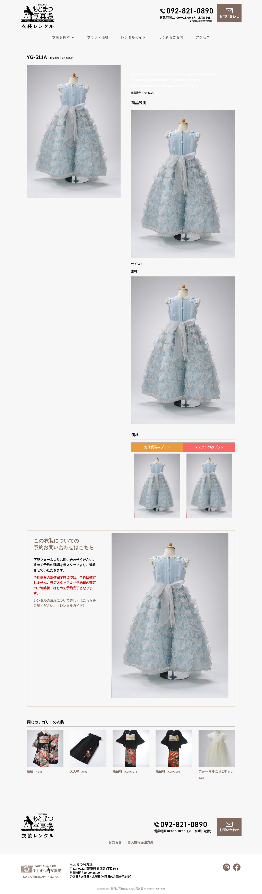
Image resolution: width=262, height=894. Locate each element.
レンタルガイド (133, 37)
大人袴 (80, 771)
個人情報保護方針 (140, 842)
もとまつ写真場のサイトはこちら (41, 876)
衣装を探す (63, 37)
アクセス (203, 37)
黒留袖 (125, 771)
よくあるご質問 (170, 37)
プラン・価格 (98, 37)
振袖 (35, 771)
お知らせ (115, 842)
